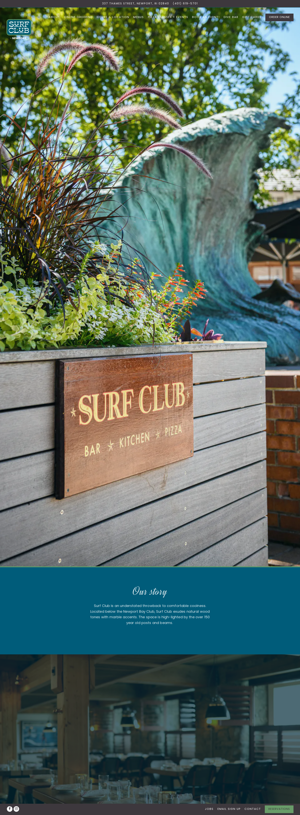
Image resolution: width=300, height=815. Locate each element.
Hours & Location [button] (113, 17)
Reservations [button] (279, 809)
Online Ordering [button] (78, 17)
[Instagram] (16, 809)
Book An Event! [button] (206, 17)
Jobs (209, 809)
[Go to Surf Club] (135, 3)
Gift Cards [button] (252, 17)
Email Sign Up (229, 809)
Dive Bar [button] (231, 17)
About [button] (54, 17)
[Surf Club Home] (19, 29)
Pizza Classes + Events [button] (168, 17)
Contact (253, 809)
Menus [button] (138, 17)
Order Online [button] (279, 17)
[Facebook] (9, 809)
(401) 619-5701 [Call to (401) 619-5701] (185, 3)
